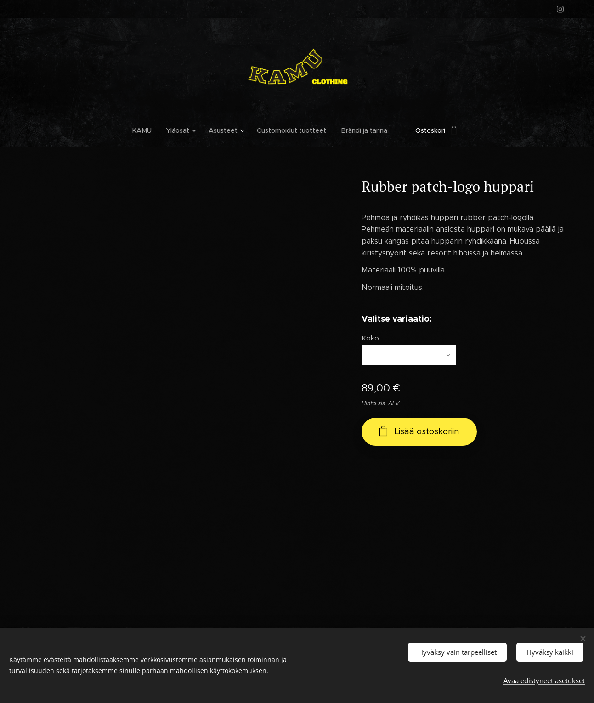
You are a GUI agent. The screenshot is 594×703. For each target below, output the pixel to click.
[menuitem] (146, 130)
